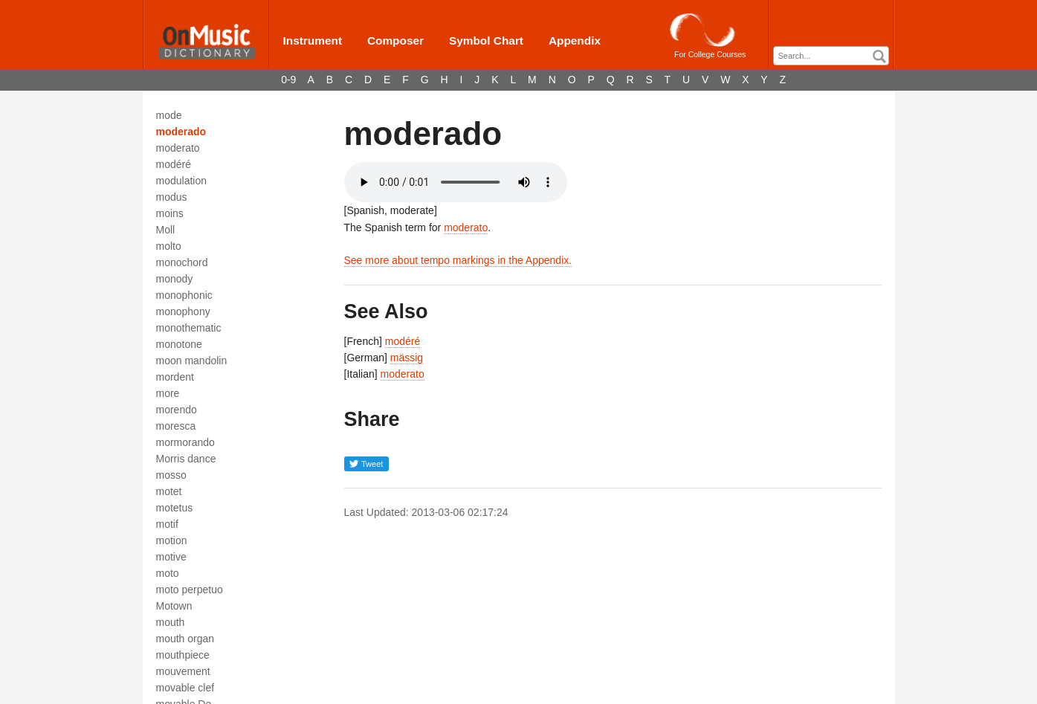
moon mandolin (191, 360)
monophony (183, 311)
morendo (176, 410)
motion (171, 540)
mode (169, 115)
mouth (170, 622)
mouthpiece (183, 655)
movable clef (185, 688)
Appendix (575, 40)
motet (169, 491)
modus (171, 197)
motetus (174, 508)
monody (174, 279)
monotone (179, 344)
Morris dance (186, 459)
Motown (174, 606)
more (168, 393)
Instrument (313, 40)
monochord (182, 262)
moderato (178, 148)
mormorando (185, 442)
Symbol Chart (486, 40)
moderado (181, 132)
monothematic (189, 328)
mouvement (183, 671)
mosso (171, 475)
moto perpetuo (189, 589)
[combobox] (831, 55)
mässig (406, 358)
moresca (176, 426)
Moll (165, 230)
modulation (181, 181)
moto (167, 573)
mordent (175, 377)
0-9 (288, 79)
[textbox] (835, 56)
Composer (395, 40)
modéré (173, 164)
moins (170, 213)
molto (168, 246)
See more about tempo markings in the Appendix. (458, 260)
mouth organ (185, 639)
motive (171, 557)
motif (167, 524)
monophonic (184, 295)
